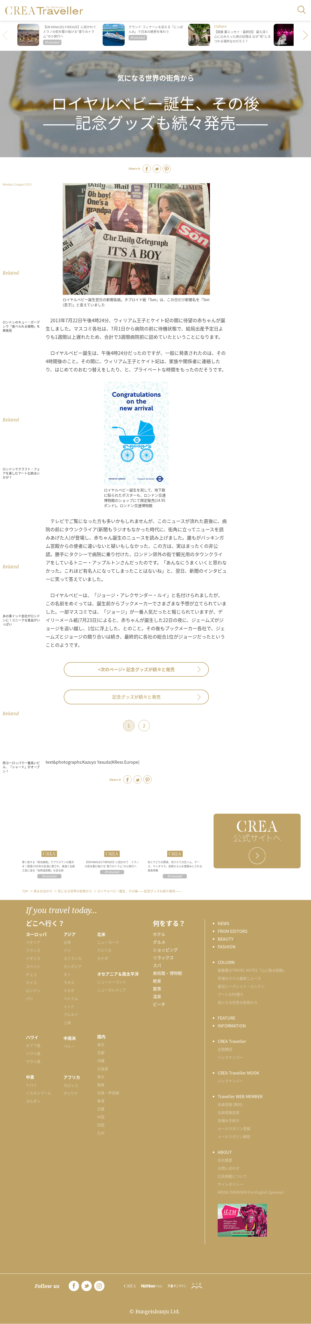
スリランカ (72, 958)
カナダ (102, 958)
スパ (157, 965)
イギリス (33, 958)
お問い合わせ (228, 1168)
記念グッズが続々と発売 (136, 697)
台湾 (67, 942)
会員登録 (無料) (230, 1104)
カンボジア (72, 966)
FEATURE (226, 1018)
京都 (100, 1052)
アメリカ (104, 950)
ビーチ (159, 1004)
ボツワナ (70, 1093)
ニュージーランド (111, 981)
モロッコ (70, 1085)
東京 (100, 1044)
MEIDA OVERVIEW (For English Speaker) (251, 1192)
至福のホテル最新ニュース (239, 978)
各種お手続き (228, 1120)
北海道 (102, 1068)
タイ (67, 974)
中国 (100, 1116)
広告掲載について (232, 1176)
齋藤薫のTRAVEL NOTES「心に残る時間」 (252, 970)
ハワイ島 (33, 1053)
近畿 (100, 1108)
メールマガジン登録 (234, 1128)
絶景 (157, 981)
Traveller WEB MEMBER (240, 1096)
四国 (100, 1124)
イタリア (33, 942)
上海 (67, 1022)
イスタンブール (38, 1093)
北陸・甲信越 (108, 1092)
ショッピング (165, 950)
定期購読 (225, 1049)
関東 (100, 1084)
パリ (29, 998)
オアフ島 (33, 1045)
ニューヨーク (108, 942)
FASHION (227, 946)
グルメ (159, 942)
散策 (157, 988)
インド (68, 1006)
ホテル (159, 934)
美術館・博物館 (167, 973)
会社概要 (225, 1160)
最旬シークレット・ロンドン (241, 986)
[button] (305, 36)
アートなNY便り (231, 994)
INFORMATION (232, 1025)
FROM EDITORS (233, 931)
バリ (67, 950)
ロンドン (33, 990)
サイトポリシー (230, 1184)
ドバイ (31, 1084)
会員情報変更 (228, 1112)
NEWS (223, 923)
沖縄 (100, 1060)
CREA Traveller (232, 1041)
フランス (33, 950)
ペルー (68, 1046)
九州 (100, 1132)
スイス (31, 982)
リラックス (163, 957)
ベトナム (70, 998)
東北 (100, 1076)
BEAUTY (226, 939)
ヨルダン (33, 1101)
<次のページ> (136, 669)
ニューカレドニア (111, 989)
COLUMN (226, 962)
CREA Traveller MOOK (238, 1073)
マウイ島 (33, 1061)
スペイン (33, 966)
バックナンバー (230, 1057)
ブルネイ (70, 1014)
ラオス (68, 982)
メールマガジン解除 (234, 1136)
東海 (100, 1100)
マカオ (68, 990)
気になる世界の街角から (155, 78)
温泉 (157, 996)
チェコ (31, 974)
